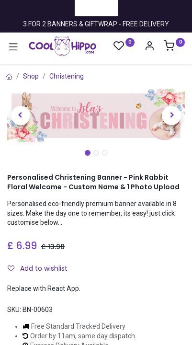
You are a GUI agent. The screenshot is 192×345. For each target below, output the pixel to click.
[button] (20, 115)
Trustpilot (96, 8)
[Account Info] (149, 47)
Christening (66, 76)
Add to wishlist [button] (38, 268)
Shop (31, 76)
